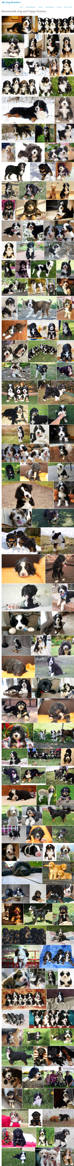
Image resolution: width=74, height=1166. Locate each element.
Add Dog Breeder (30, 7)
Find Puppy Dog (49, 7)
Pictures (59, 7)
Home (21, 7)
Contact (40, 7)
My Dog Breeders (11, 2)
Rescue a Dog (68, 7)
